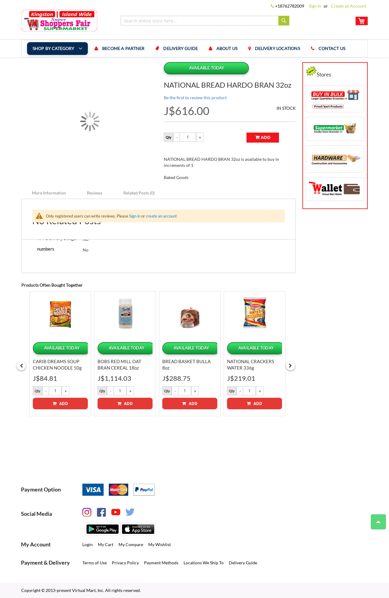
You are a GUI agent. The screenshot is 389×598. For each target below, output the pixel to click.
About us (226, 48)
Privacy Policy (125, 562)
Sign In (315, 5)
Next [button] (290, 365)
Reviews (94, 192)
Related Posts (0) (139, 192)
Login (87, 544)
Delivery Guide (181, 48)
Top (376, 519)
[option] (60, 353)
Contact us (331, 48)
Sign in (134, 215)
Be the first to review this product (195, 97)
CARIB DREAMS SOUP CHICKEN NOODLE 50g (57, 364)
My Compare (131, 544)
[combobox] (205, 20)
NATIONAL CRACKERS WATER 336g (250, 364)
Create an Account (348, 5)
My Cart (105, 544)
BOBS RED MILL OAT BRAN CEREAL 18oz (119, 364)
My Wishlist (159, 544)
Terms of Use (94, 562)
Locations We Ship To (204, 562)
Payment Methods (161, 562)
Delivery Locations (277, 48)
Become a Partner (123, 48)
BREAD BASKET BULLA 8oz (186, 364)
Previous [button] (21, 365)
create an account (161, 215)
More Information (49, 192)
